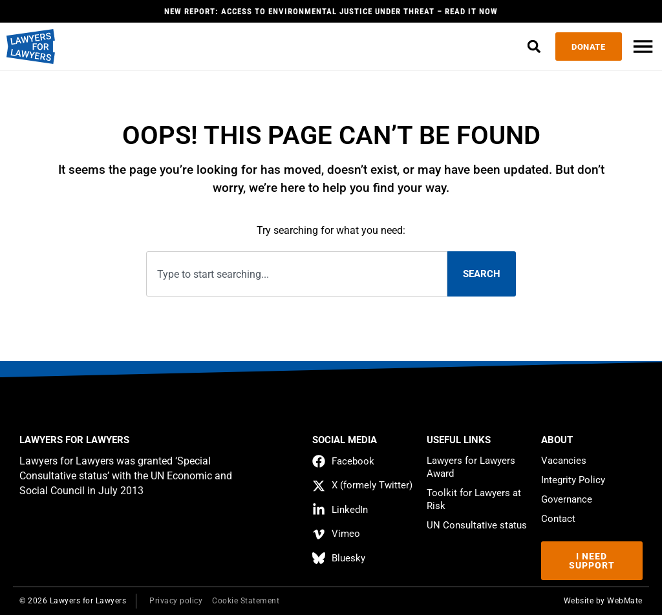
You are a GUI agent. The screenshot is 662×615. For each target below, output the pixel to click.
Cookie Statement (245, 600)
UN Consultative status (477, 525)
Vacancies (563, 460)
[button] (532, 47)
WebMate (625, 600)
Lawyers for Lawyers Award (471, 467)
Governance (566, 499)
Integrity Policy (573, 480)
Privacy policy (175, 600)
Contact (558, 519)
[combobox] (296, 274)
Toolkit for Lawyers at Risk (474, 499)
